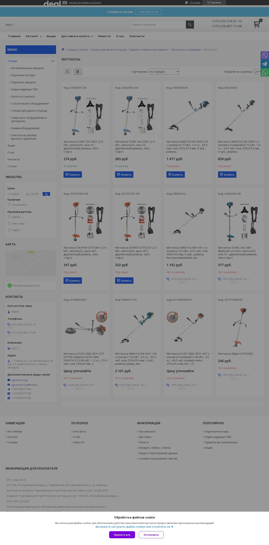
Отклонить (151, 534)
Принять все (122, 534)
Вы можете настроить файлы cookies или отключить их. (133, 526)
